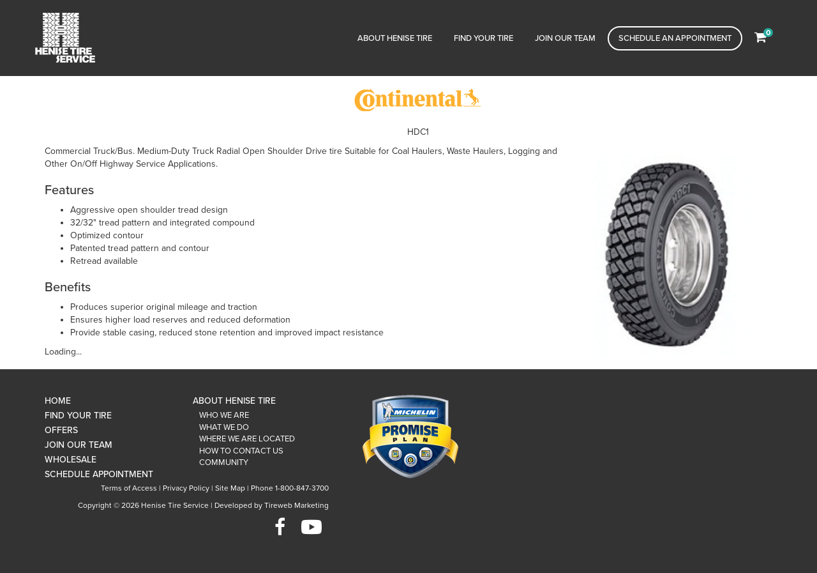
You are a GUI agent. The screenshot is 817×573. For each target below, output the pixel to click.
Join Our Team (565, 38)
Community (223, 462)
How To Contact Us (241, 451)
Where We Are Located (247, 439)
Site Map (230, 488)
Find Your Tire (483, 38)
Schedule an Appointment (674, 38)
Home (58, 400)
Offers (61, 430)
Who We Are (224, 415)
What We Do (224, 427)
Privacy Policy (186, 488)
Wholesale (70, 459)
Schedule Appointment (99, 474)
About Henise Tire (394, 38)
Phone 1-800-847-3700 (290, 488)
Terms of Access (129, 488)
